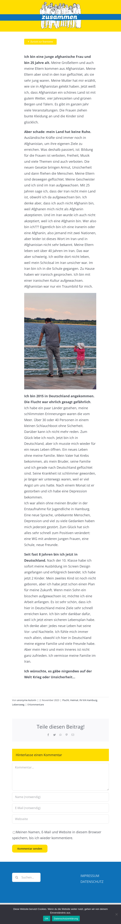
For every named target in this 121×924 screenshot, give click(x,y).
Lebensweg (18, 704)
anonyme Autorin (26, 700)
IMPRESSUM (89, 875)
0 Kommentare (35, 704)
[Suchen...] (26, 877)
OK (46, 918)
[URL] (60, 819)
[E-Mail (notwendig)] (60, 808)
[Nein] (116, 914)
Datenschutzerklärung (66, 918)
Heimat (74, 700)
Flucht (65, 700)
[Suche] (16, 877)
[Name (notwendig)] (60, 796)
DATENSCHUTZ (91, 881)
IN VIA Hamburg (88, 700)
